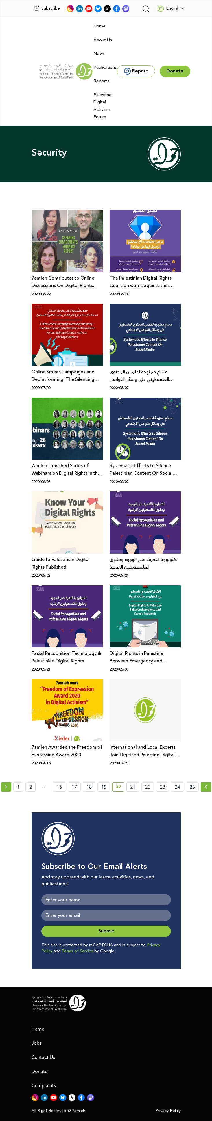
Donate (39, 1071)
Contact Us (43, 1057)
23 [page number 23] (162, 787)
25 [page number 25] (192, 787)
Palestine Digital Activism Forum (102, 106)
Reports (101, 81)
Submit (106, 931)
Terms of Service (77, 951)
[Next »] (206, 787)
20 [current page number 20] (120, 787)
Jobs (37, 1043)
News (99, 53)
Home (99, 26)
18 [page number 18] (89, 787)
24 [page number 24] (177, 787)
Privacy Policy (168, 1111)
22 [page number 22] (147, 787)
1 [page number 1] (18, 787)
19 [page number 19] (103, 787)
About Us (102, 40)
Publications (105, 67)
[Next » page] (206, 787)
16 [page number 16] (59, 787)
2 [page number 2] (30, 787)
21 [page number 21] (132, 787)
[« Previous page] (6, 787)
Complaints (44, 1085)
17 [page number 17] (74, 787)
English (168, 8)
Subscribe (47, 8)
